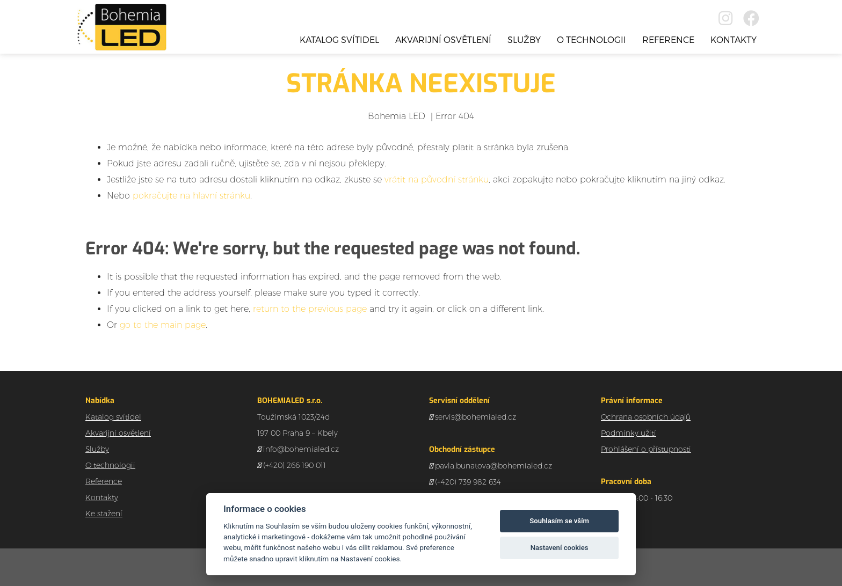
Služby (524, 39)
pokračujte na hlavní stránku (191, 196)
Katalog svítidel (339, 39)
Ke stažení (103, 513)
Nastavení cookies (560, 548)
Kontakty (733, 39)
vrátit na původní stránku (436, 179)
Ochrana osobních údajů (646, 417)
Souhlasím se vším (559, 521)
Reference (668, 39)
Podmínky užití (628, 433)
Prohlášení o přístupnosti (646, 449)
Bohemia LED (396, 116)
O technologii (591, 39)
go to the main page (163, 325)
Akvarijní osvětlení (443, 39)
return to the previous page (310, 309)
